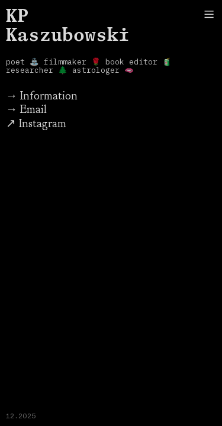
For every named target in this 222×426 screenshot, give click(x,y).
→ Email (26, 109)
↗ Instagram (36, 123)
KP (17, 15)
